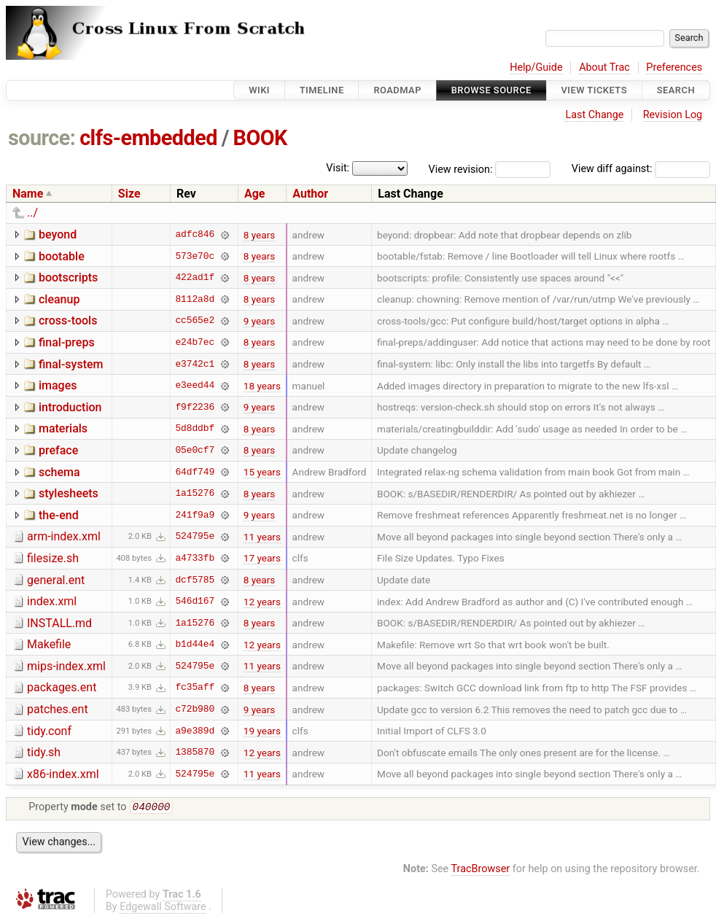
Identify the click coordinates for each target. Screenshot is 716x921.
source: (42, 137)
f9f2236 (194, 406)
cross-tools (68, 320)
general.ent (56, 580)
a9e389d (194, 730)
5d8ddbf (194, 428)
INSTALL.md (59, 623)
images (58, 385)
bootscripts (68, 277)
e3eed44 (194, 385)
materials (63, 428)
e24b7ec (194, 342)
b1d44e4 (194, 644)
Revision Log (673, 115)
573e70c (194, 256)
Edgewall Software (163, 908)
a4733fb (194, 557)
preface (58, 450)
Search (676, 90)
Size (129, 194)
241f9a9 (194, 514)
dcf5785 (194, 579)
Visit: (337, 168)
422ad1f (194, 277)
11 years (262, 537)
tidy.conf (49, 731)
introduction (70, 407)
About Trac (604, 67)
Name (27, 194)
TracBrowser (480, 870)
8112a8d (194, 299)
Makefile (49, 644)
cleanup (59, 299)
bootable (62, 256)
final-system (71, 364)
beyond (58, 234)
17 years (262, 558)
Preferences (674, 67)
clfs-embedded (148, 137)
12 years (262, 601)
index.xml (52, 601)
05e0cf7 (194, 449)
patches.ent (57, 709)
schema (59, 472)
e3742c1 (194, 363)
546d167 (194, 601)
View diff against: (641, 169)
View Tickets (594, 90)
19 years (262, 731)
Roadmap (397, 90)
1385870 (194, 752)
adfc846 (194, 234)
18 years (262, 386)
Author (310, 194)
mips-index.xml (66, 666)
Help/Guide (536, 67)
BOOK (260, 137)
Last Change (594, 115)
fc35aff (194, 687)
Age (254, 194)
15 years (262, 472)
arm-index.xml (64, 536)
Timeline (322, 90)
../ (32, 212)
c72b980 (194, 709)
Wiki (259, 90)
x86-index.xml (63, 774)
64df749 (194, 471)
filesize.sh (53, 558)
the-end (59, 515)
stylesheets (68, 493)
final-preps (67, 342)
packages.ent (61, 687)
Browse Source (491, 90)
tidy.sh (44, 752)
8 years (260, 235)
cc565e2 (194, 320)
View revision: (461, 169)
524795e (194, 536)
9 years (260, 321)
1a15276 (194, 493)
